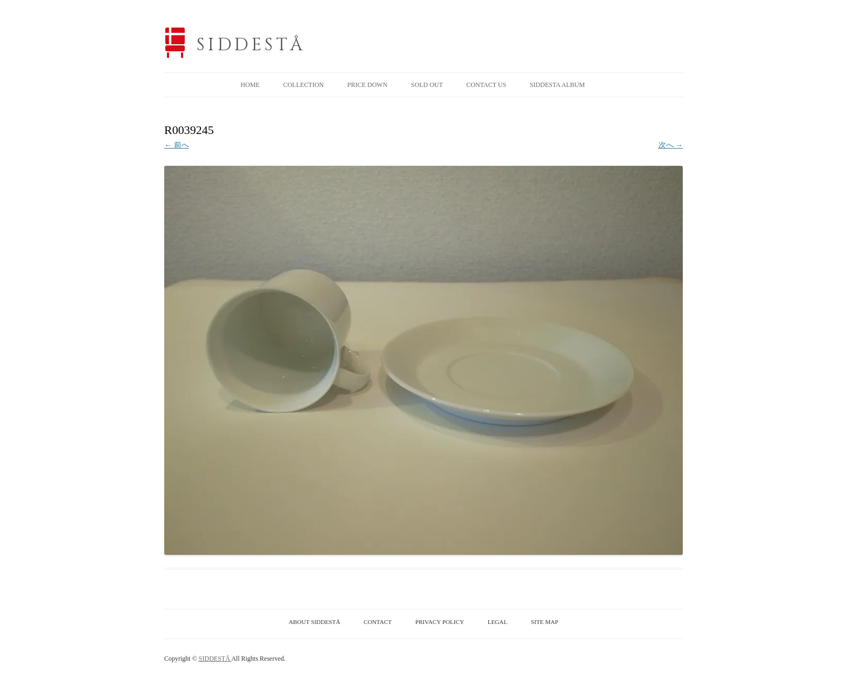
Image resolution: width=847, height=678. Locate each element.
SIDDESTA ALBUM (557, 85)
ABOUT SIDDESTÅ (314, 622)
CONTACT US (486, 85)
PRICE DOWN (367, 85)
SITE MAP (545, 622)
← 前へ (176, 145)
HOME (249, 85)
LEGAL (498, 622)
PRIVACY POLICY (439, 622)
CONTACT (378, 622)
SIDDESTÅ (251, 45)
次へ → (670, 145)
